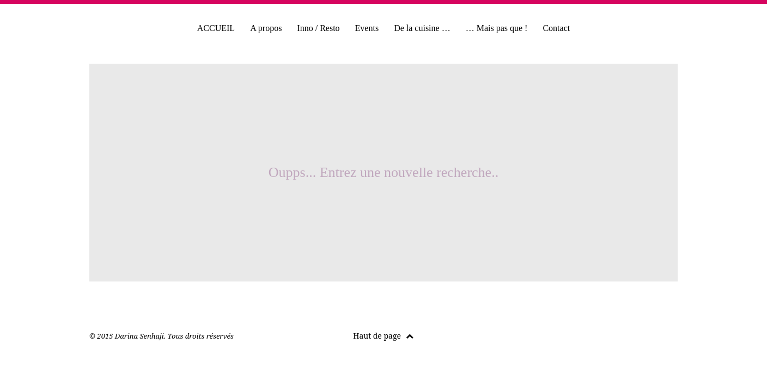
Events (367, 28)
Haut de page (383, 335)
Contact (556, 28)
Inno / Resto (318, 28)
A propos (266, 28)
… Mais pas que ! (497, 28)
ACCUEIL (216, 28)
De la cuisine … (422, 28)
